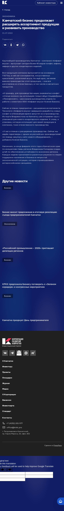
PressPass (58, 445)
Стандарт (6, 411)
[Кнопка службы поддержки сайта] (60, 501)
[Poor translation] (8, 470)
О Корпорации (9, 394)
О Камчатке (7, 361)
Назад (6, 9)
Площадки (7, 378)
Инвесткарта (8, 405)
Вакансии (6, 400)
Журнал (6, 383)
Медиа (5, 389)
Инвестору (7, 366)
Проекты (6, 372)
